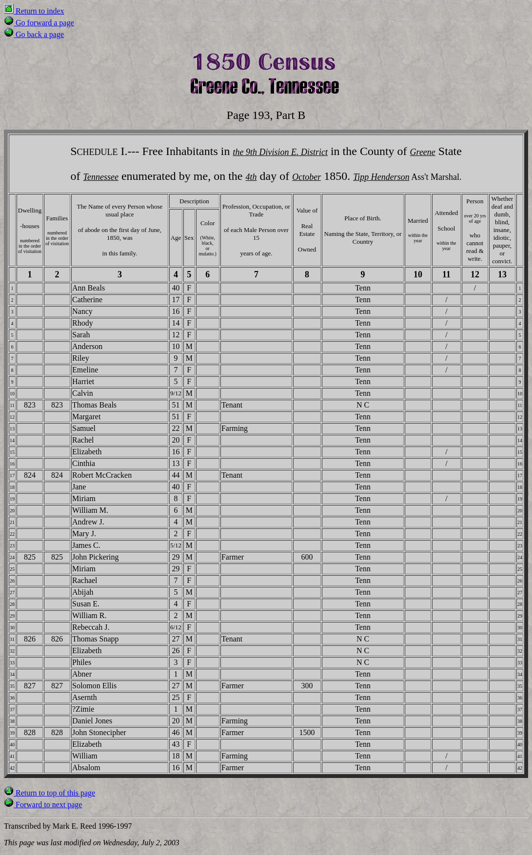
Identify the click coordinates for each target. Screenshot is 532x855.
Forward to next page (43, 804)
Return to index (34, 11)
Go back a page (34, 34)
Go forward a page (39, 23)
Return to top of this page (49, 793)
